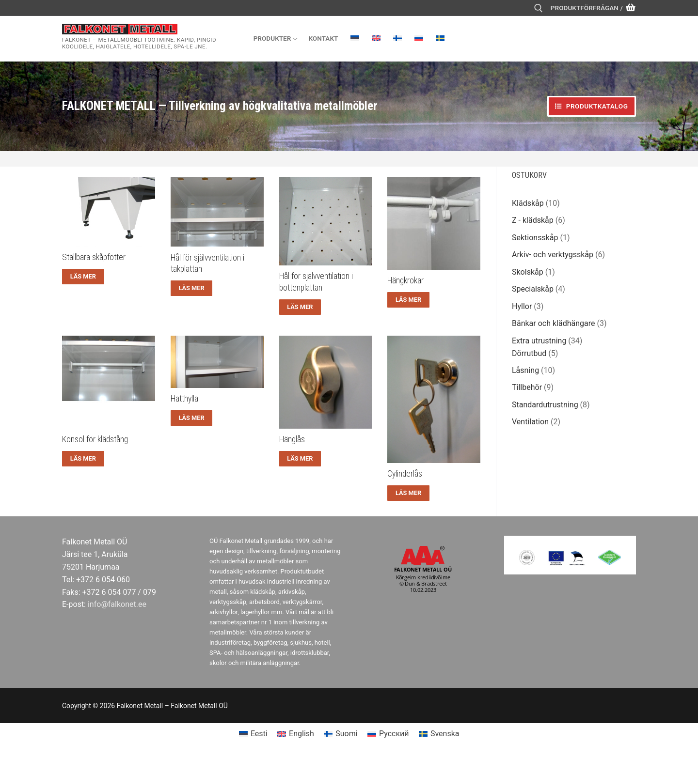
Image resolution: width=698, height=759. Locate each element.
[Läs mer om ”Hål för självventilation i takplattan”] (192, 288)
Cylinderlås (404, 474)
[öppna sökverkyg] (538, 8)
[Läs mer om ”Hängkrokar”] (408, 300)
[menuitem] (354, 38)
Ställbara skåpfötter (94, 257)
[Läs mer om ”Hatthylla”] (192, 418)
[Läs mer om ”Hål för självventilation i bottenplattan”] (300, 307)
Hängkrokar (405, 280)
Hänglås (292, 439)
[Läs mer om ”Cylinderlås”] (408, 493)
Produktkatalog (591, 106)
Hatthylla (184, 398)
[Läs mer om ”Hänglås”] (300, 458)
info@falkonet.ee (117, 604)
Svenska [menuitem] (445, 733)
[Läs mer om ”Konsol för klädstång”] (83, 458)
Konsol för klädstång (95, 439)
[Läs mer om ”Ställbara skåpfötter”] (83, 276)
